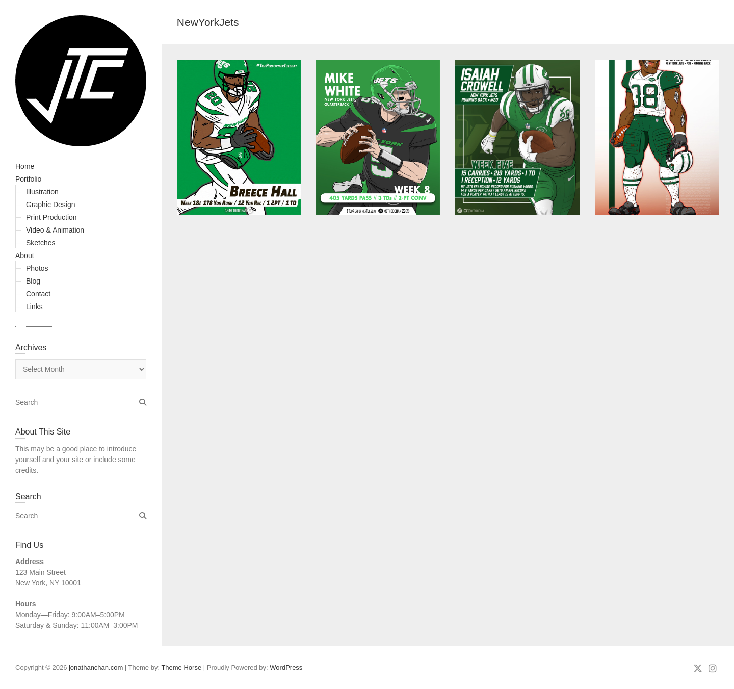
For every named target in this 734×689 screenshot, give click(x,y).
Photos (37, 268)
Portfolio (28, 179)
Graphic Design (50, 204)
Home (24, 166)
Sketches (41, 243)
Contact (38, 294)
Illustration (42, 192)
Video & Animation (55, 230)
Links (34, 306)
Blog (33, 281)
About (24, 255)
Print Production (51, 217)
